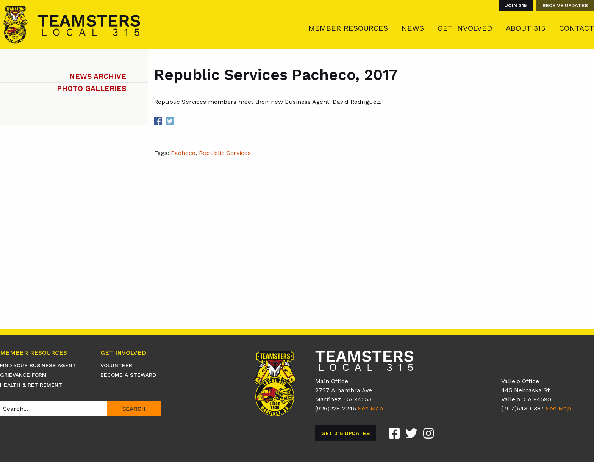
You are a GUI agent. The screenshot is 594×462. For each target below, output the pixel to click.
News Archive (97, 76)
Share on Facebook (158, 121)
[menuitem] (514, 5)
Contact (576, 28)
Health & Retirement (31, 385)
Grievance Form (23, 375)
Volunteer (116, 365)
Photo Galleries (91, 88)
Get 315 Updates (345, 433)
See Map (370, 408)
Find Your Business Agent (38, 365)
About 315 (526, 28)
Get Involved (465, 28)
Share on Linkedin (182, 121)
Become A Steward (128, 375)
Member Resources (348, 28)
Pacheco (183, 153)
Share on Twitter (170, 121)
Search (133, 409)
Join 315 (516, 5)
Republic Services (225, 153)
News (413, 28)
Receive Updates (565, 5)
